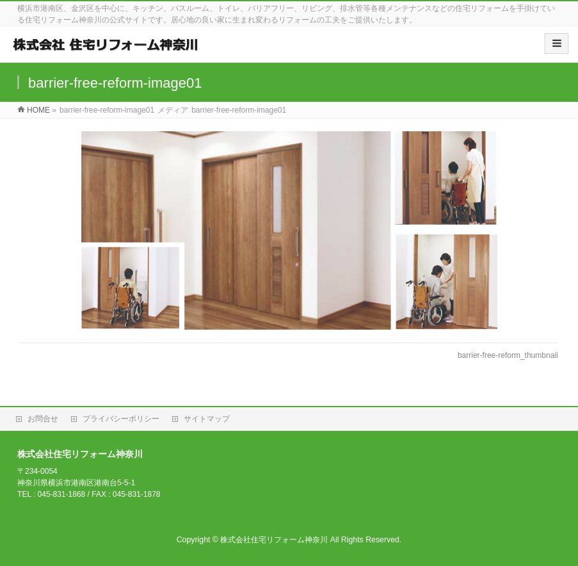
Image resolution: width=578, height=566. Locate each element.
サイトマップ (207, 418)
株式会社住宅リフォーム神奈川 (274, 539)
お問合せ (43, 418)
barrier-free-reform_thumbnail (508, 355)
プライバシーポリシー (121, 418)
